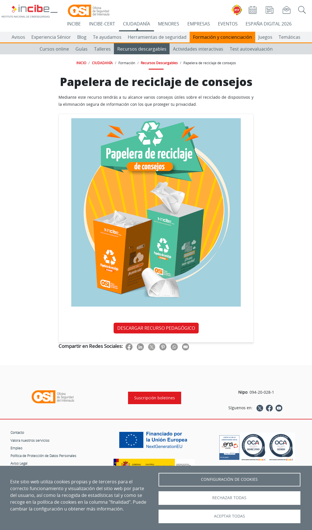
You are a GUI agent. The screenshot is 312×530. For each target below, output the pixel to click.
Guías (81, 49)
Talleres (102, 49)
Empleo (16, 448)
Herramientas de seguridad (157, 37)
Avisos (18, 37)
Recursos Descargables (159, 63)
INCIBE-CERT (102, 24)
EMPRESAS (198, 24)
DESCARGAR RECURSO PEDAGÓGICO (156, 328)
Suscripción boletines (154, 397)
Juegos (265, 37)
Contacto (17, 432)
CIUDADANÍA (136, 24)
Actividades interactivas (198, 49)
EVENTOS (228, 24)
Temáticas (289, 37)
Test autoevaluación (251, 49)
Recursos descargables (141, 49)
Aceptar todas (229, 516)
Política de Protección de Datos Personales (43, 455)
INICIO (81, 63)
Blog (81, 37)
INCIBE (74, 24)
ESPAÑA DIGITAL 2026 (269, 24)
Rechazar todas (229, 497)
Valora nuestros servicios (29, 440)
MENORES (168, 24)
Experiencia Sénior (51, 37)
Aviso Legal (18, 463)
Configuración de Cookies (229, 479)
